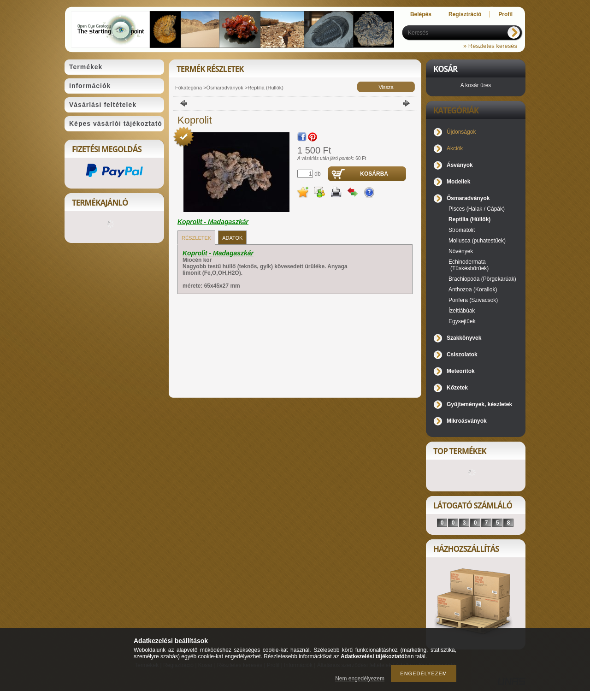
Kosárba (374, 174)
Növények (460, 251)
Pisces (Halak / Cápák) (476, 209)
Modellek (458, 181)
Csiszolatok (462, 354)
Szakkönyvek (464, 338)
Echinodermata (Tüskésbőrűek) (468, 265)
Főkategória (188, 87)
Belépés (420, 14)
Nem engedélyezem (359, 678)
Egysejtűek (462, 321)
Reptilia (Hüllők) (265, 87)
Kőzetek (457, 387)
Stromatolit (461, 230)
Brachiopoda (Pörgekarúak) (482, 279)
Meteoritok (461, 371)
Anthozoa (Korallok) (472, 289)
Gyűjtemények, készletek (479, 404)
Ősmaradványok (224, 87)
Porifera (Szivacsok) (473, 300)
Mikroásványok (467, 421)
